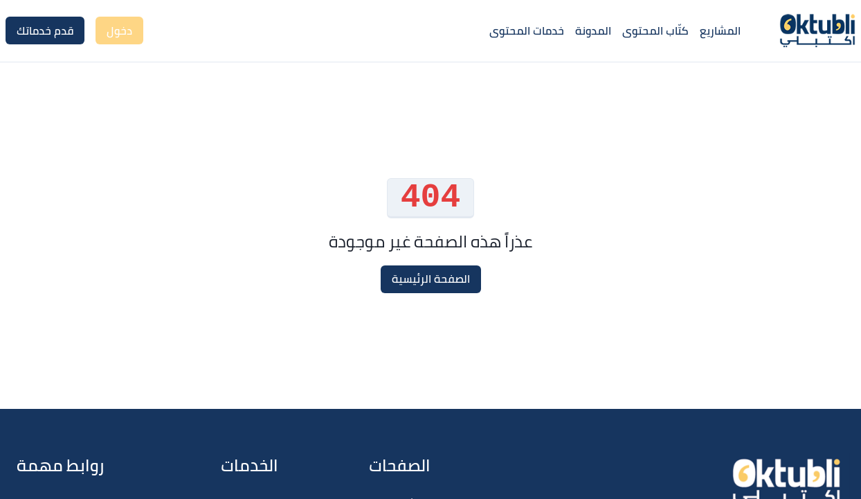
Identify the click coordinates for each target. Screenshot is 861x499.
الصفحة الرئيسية (431, 278)
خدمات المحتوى (526, 30)
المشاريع (720, 30)
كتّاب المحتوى (655, 30)
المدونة (593, 30)
